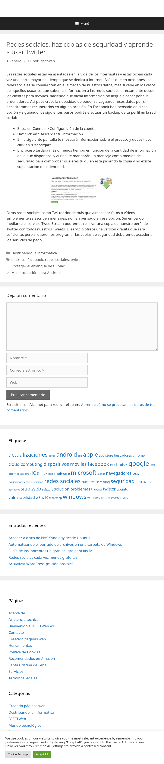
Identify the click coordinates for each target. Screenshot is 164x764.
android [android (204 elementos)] (66, 454)
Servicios (16, 671)
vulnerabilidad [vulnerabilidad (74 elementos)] (22, 497)
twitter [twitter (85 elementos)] (109, 489)
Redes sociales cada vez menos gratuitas (43, 557)
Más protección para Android (36, 272)
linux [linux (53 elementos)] (43, 473)
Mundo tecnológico (25, 725)
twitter (76, 259)
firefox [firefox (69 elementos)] (121, 464)
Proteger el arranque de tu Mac (38, 265)
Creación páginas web (27, 639)
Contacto (16, 632)
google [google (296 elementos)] (139, 463)
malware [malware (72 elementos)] (62, 473)
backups (18, 259)
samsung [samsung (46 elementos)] (103, 482)
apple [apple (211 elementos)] (90, 454)
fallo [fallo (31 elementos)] (112, 464)
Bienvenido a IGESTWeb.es (31, 626)
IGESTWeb (17, 718)
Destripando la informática (34, 252)
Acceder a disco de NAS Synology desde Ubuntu (49, 537)
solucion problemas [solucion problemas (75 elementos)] (72, 489)
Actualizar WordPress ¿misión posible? (41, 563)
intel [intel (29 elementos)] (152, 464)
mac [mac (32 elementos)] (50, 473)
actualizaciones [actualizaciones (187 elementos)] (28, 454)
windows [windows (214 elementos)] (74, 497)
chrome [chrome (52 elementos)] (139, 455)
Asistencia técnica (24, 619)
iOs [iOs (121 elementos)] (35, 473)
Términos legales (23, 678)
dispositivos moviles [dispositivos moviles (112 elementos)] (65, 464)
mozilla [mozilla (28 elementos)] (101, 473)
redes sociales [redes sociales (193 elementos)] (62, 481)
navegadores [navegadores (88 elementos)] (119, 473)
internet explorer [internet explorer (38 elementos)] (20, 474)
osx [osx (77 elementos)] (136, 473)
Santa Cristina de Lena (28, 665)
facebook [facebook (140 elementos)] (98, 463)
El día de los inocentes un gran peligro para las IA (50, 550)
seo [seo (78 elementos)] (139, 481)
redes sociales (57, 259)
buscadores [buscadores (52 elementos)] (123, 455)
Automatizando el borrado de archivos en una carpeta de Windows (65, 544)
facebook (35, 259)
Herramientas (20, 645)
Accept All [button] (41, 754)
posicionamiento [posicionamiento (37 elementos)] (19, 482)
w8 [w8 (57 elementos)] (38, 497)
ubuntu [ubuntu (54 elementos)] (122, 489)
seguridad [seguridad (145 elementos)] (123, 481)
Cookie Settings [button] (18, 754)
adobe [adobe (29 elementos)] (52, 455)
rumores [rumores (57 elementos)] (88, 481)
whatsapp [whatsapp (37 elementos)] (55, 498)
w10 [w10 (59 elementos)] (44, 497)
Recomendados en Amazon (32, 658)
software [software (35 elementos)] (47, 489)
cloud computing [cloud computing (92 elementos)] (25, 464)
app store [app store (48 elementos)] (106, 455)
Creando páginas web (27, 705)
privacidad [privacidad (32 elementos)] (37, 482)
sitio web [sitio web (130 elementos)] (31, 488)
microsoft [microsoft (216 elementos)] (84, 472)
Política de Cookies (24, 652)
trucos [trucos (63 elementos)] (96, 489)
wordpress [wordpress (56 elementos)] (119, 497)
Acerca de (17, 613)
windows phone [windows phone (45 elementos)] (98, 498)
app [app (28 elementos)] (80, 455)
